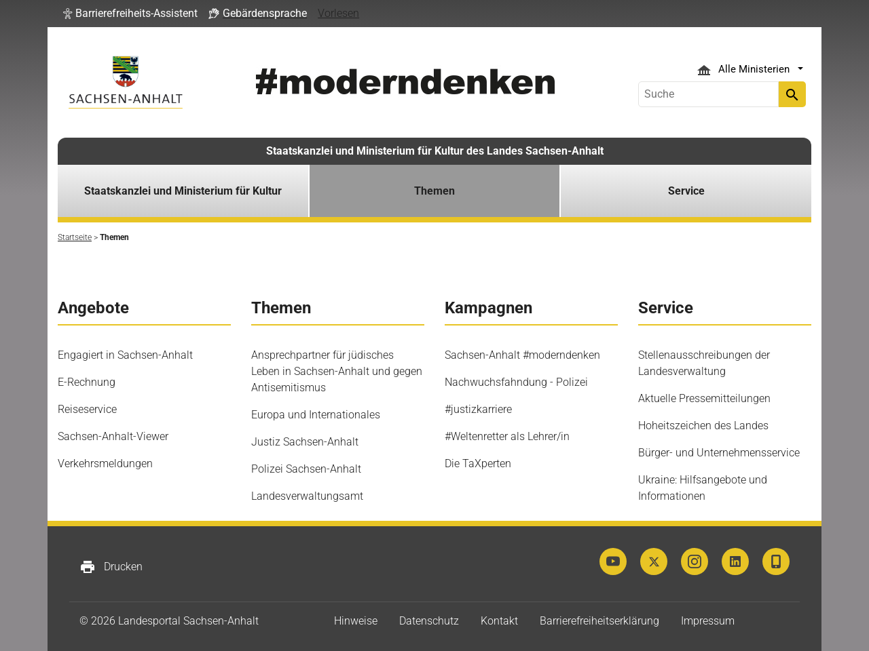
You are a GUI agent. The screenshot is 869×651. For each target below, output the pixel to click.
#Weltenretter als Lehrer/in (507, 436)
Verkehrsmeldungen (105, 463)
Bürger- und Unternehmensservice (719, 452)
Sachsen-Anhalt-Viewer (113, 436)
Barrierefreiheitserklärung (599, 620)
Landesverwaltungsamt (307, 496)
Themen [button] (434, 190)
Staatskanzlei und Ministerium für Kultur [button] (183, 190)
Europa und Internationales (315, 414)
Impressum (708, 620)
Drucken (111, 567)
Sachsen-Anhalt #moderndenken (522, 355)
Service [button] (686, 190)
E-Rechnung (86, 382)
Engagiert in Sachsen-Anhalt (125, 355)
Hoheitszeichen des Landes (703, 425)
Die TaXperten (478, 463)
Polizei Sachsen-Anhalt (306, 468)
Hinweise (355, 620)
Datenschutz (429, 620)
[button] (130, 13)
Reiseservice (87, 409)
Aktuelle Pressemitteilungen (704, 398)
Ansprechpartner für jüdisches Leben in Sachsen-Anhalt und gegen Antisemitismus (336, 371)
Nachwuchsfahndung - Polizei (516, 382)
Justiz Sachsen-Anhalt (304, 441)
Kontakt (499, 620)
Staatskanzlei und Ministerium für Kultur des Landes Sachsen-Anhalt (435, 150)
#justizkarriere (478, 409)
